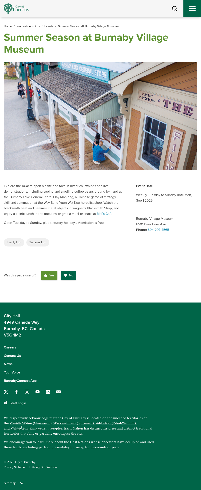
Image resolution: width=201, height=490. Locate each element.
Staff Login (18, 403)
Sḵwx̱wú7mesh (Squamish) (73, 423)
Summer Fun (37, 242)
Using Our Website (44, 467)
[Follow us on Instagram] (27, 392)
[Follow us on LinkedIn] (48, 392)
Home (8, 26)
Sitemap (13, 483)
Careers (10, 347)
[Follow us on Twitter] (6, 392)
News (8, 364)
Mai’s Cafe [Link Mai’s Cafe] (104, 214)
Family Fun (14, 242)
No (68, 275)
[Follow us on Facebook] (16, 392)
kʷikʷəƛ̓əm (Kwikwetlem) (30, 428)
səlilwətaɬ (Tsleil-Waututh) (116, 423)
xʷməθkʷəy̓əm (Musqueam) (30, 423)
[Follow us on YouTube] (37, 392)
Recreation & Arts (28, 26)
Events (48, 26)
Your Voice (12, 372)
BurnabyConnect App (20, 381)
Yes (49, 275)
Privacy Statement (15, 467)
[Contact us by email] (58, 392)
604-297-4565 (158, 230)
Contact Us (12, 356)
